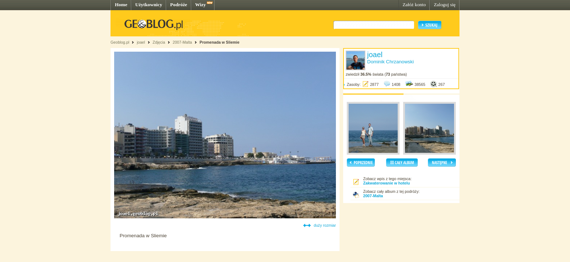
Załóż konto (414, 4)
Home (121, 4)
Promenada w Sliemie (220, 42)
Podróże (178, 4)
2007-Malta (182, 42)
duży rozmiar (325, 225)
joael (141, 42)
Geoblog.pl (120, 42)
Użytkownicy (148, 4)
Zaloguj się (444, 4)
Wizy (200, 4)
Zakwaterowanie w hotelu (386, 183)
